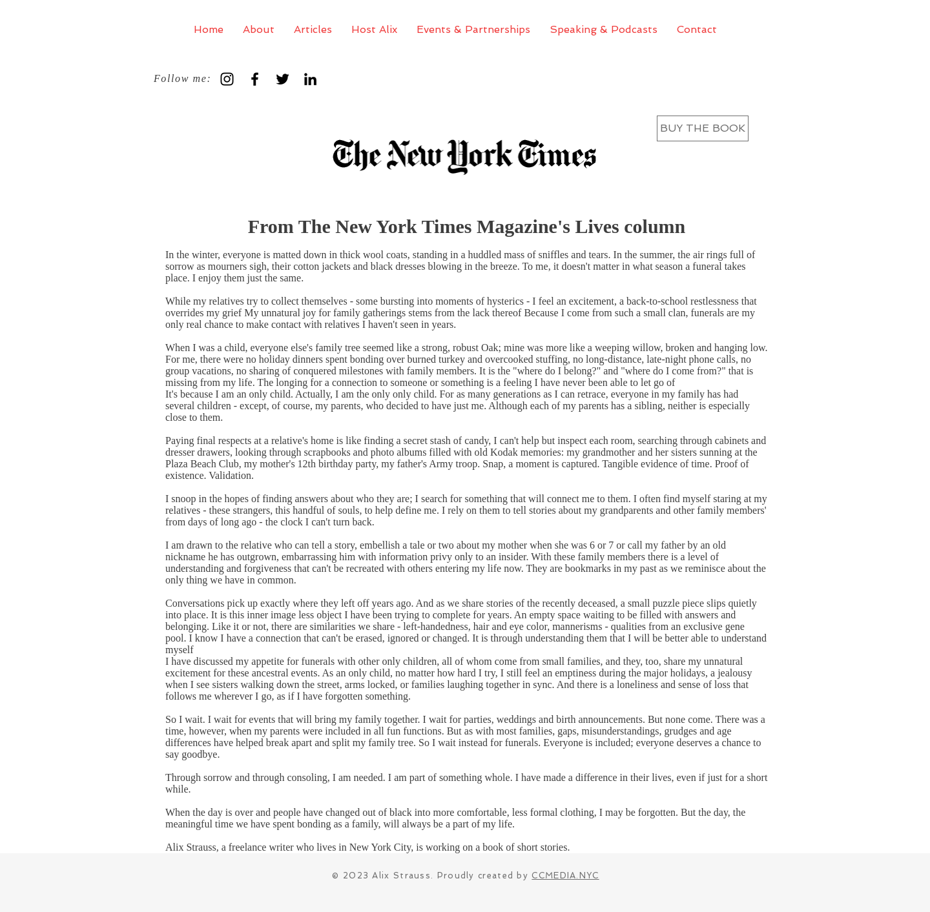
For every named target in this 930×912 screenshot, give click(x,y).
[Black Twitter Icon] (282, 79)
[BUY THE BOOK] (703, 128)
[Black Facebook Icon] (255, 79)
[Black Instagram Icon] (227, 79)
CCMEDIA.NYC (565, 875)
